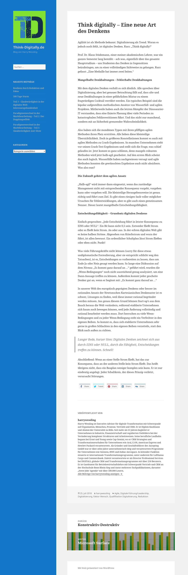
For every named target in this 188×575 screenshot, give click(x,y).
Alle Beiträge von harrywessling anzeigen (99, 473)
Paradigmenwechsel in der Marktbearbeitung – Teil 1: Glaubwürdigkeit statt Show (27, 127)
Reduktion (143, 496)
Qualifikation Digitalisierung (123, 496)
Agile (116, 493)
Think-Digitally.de (28, 47)
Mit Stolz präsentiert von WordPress (96, 568)
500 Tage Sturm (21, 96)
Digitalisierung (85, 496)
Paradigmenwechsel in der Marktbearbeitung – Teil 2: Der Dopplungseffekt (28, 116)
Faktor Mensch (100, 496)
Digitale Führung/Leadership (134, 493)
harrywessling (103, 493)
